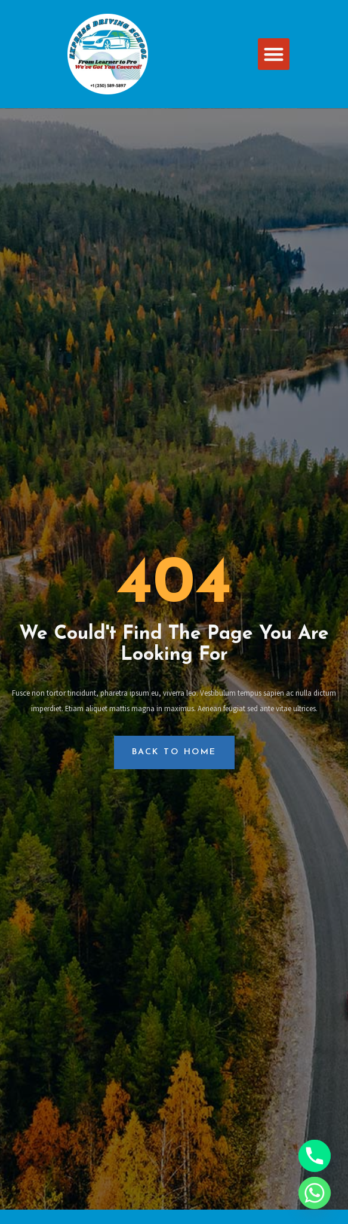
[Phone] (314, 1156)
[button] (274, 54)
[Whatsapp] (314, 1193)
